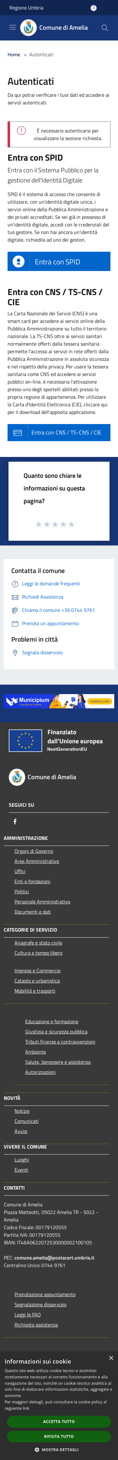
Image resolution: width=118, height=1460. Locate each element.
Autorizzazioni (40, 1072)
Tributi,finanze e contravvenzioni (60, 1041)
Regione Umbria (26, 7)
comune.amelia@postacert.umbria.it (54, 1257)
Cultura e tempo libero (38, 953)
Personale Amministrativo (42, 901)
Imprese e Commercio (37, 970)
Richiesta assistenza (36, 1324)
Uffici (19, 871)
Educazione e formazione (51, 1021)
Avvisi (20, 1131)
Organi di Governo (33, 851)
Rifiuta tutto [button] (59, 1436)
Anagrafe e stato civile (38, 942)
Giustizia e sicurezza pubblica (56, 1031)
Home (14, 54)
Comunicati (26, 1121)
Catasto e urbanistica (37, 980)
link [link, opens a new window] (26, 1408)
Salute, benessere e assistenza (58, 1062)
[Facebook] (15, 821)
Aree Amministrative (36, 861)
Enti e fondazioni (32, 881)
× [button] (111, 1358)
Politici (21, 891)
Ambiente (35, 1052)
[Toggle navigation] (12, 27)
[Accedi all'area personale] (93, 8)
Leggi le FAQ (27, 1314)
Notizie (22, 1111)
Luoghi (21, 1159)
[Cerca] (105, 28)
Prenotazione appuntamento (45, 1294)
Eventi (21, 1170)
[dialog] (59, 1406)
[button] (59, 1449)
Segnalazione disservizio (40, 1304)
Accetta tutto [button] (59, 1421)
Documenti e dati (32, 911)
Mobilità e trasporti (34, 991)
